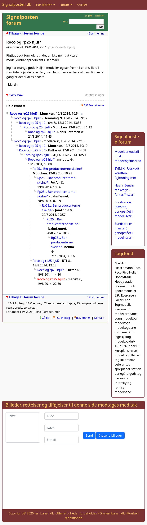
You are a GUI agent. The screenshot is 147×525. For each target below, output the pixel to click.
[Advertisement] (128, 70)
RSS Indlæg (63, 318)
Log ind (88, 15)
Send (89, 435)
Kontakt (99, 318)
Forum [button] (65, 5)
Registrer (99, 15)
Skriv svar (16, 95)
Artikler (82, 5)
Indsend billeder (110, 435)
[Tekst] (23, 427)
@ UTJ (72, 47)
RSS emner (83, 318)
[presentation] (112, 419)
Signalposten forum (22, 20)
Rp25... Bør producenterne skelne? (57, 169)
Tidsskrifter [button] (44, 5)
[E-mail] (61, 439)
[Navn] (61, 427)
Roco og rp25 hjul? (24, 113)
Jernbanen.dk (44, 513)
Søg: (65, 21)
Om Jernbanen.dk (112, 513)
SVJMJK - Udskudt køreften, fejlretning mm (127, 173)
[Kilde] (61, 416)
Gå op (45, 318)
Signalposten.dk (16, 4)
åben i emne (96, 33)
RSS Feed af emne (94, 105)
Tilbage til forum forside (26, 33)
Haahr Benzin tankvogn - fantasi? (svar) (124, 190)
